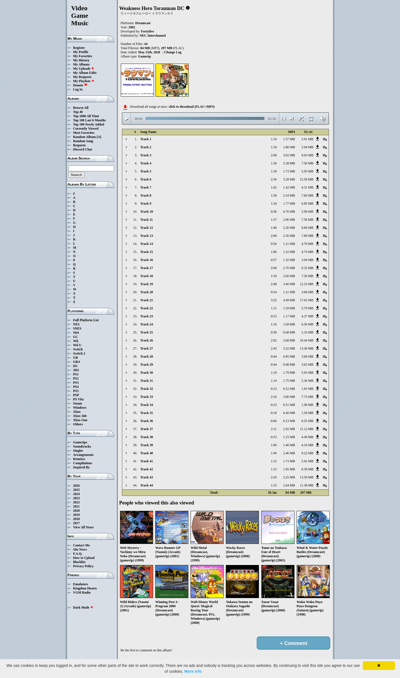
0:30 (274, 332)
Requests (79, 145)
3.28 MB (289, 179)
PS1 (76, 374)
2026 (76, 486)
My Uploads (83, 69)
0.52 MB (289, 389)
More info (193, 671)
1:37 (274, 220)
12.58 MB (306, 179)
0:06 (274, 421)
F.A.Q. (77, 554)
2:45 (274, 348)
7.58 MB (307, 220)
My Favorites (82, 56)
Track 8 (145, 195)
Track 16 (146, 260)
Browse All (80, 108)
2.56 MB (289, 236)
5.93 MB (307, 373)
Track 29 (146, 364)
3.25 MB (289, 477)
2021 (76, 506)
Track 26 (146, 340)
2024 (76, 494)
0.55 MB (307, 421)
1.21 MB (289, 244)
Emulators (80, 584)
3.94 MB (307, 260)
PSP (76, 395)
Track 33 (146, 397)
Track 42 (146, 469)
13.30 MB (306, 348)
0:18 (274, 413)
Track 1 (145, 139)
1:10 (274, 139)
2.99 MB (307, 212)
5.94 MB (307, 147)
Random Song (83, 141)
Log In (77, 89)
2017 (76, 523)
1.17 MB (289, 316)
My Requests (82, 77)
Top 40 (78, 112)
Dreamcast (143, 23)
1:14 (274, 381)
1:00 (274, 445)
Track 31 (146, 381)
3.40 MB (289, 284)
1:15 (274, 461)
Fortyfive (147, 31)
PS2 (76, 378)
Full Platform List (86, 320)
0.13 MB (289, 421)
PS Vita (78, 399)
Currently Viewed (85, 128)
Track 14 (146, 244)
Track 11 (146, 220)
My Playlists (83, 81)
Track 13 (146, 236)
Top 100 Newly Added (88, 124)
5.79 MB (307, 308)
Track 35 (146, 413)
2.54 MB (289, 195)
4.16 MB (307, 445)
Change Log (172, 52)
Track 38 (146, 437)
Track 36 (146, 421)
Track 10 (146, 212)
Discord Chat (82, 149)
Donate (80, 85)
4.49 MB (289, 300)
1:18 (274, 147)
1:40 (274, 228)
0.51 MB (289, 405)
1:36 (274, 163)
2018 (76, 519)
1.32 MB (289, 260)
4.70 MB (307, 244)
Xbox (77, 412)
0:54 (274, 292)
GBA (76, 362)
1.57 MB (289, 139)
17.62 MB (306, 300)
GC (75, 337)
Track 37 (146, 429)
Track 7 (145, 187)
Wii (75, 341)
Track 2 (145, 147)
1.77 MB (289, 203)
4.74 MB (307, 252)
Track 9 (145, 203)
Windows (79, 408)
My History (81, 60)
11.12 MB (306, 429)
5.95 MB (307, 171)
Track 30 (146, 373)
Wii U (77, 345)
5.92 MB (307, 461)
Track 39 (146, 445)
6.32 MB (307, 268)
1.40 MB (289, 445)
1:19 (274, 373)
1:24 (274, 203)
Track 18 (146, 276)
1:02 (274, 187)
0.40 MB (289, 413)
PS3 (76, 383)
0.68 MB (289, 332)
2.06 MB (289, 220)
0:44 (274, 356)
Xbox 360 (79, 416)
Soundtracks (82, 446)
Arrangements (83, 455)
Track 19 (146, 284)
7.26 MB (307, 276)
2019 (76, 515)
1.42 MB (289, 187)
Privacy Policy (83, 566)
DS (75, 366)
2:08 (274, 155)
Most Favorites (83, 133)
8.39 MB (307, 469)
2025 (76, 490)
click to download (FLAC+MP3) (191, 107)
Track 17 (146, 268)
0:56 (274, 244)
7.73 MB (307, 397)
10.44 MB (306, 340)
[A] (99, 137)
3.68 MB (307, 292)
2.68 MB (289, 340)
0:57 (274, 260)
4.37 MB (307, 316)
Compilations (82, 463)
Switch (78, 349)
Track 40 (146, 453)
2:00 (274, 236)
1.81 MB (307, 389)
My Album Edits (85, 73)
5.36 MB (307, 381)
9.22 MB (307, 453)
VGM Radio (82, 592)
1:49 (274, 453)
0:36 (274, 212)
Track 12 (146, 228)
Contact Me (81, 545)
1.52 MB (289, 252)
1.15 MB (289, 437)
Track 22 (146, 308)
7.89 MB (307, 236)
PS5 (76, 391)
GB (75, 358)
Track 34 (146, 405)
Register (79, 48)
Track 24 (146, 324)
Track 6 (145, 179)
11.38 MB (306, 485)
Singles (78, 451)
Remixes (79, 459)
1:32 (274, 485)
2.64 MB (289, 485)
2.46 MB (289, 453)
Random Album (84, 137)
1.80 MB (289, 147)
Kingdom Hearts (85, 588)
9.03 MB (307, 155)
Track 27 (146, 348)
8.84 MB (307, 228)
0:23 (274, 389)
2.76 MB (289, 268)
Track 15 (146, 252)
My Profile (80, 52)
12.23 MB (306, 284)
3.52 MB (289, 348)
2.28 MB (289, 163)
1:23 (274, 469)
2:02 (274, 340)
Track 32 (146, 389)
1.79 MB (289, 373)
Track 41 (146, 461)
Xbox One (80, 420)
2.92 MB (289, 429)
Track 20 (146, 292)
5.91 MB (307, 139)
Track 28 (146, 356)
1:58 (274, 195)
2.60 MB (289, 276)
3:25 (274, 300)
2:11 (274, 429)
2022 (76, 502)
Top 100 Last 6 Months (89, 120)
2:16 (274, 397)
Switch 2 (79, 353)
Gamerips (80, 442)
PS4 (76, 387)
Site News (80, 549)
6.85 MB (307, 203)
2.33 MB (307, 332)
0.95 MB (289, 356)
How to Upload (83, 558)
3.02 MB (289, 155)
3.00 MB (289, 397)
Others (78, 424)
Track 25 (146, 332)
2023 (76, 498)
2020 (76, 511)
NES (76, 324)
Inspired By (81, 467)
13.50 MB (306, 477)
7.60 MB (307, 195)
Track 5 (145, 171)
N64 (76, 333)
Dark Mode (83, 607)
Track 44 (146, 485)
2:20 (274, 477)
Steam (77, 403)
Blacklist (79, 562)
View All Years (83, 527)
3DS (76, 370)
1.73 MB (289, 171)
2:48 (274, 284)
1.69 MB (289, 324)
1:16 (274, 324)
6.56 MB (307, 324)
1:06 (274, 252)
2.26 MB (289, 228)
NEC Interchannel (153, 35)
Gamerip (144, 56)
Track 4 (145, 163)
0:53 (274, 316)
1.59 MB (289, 308)
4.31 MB (307, 187)
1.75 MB (289, 381)
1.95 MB (289, 469)
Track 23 (146, 316)
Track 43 (146, 477)
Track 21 (146, 300)
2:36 (274, 179)
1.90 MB (307, 405)
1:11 (274, 308)
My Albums (81, 64)
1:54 (274, 276)
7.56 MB (307, 163)
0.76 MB (289, 212)
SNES (77, 328)
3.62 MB (307, 364)
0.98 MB (289, 364)
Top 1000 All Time (86, 116)
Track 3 (145, 155)
